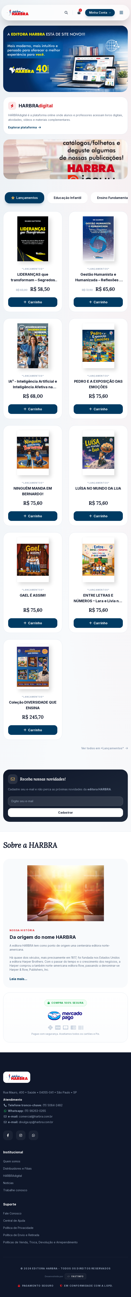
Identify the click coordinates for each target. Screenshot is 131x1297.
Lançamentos (24, 198)
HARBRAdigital (12, 1175)
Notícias (8, 1183)
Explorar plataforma (24, 127)
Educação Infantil (67, 198)
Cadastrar (65, 812)
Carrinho (32, 302)
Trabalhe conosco (15, 1190)
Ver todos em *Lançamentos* (104, 748)
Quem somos (11, 1161)
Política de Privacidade (18, 1227)
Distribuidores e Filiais (17, 1168)
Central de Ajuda (14, 1220)
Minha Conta (100, 12)
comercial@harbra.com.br (36, 1116)
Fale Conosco (12, 1213)
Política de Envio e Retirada (21, 1235)
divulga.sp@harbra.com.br (36, 1122)
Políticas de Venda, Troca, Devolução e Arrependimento (40, 1242)
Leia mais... (18, 979)
